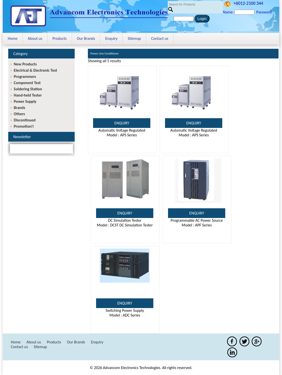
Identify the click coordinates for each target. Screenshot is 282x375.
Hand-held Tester (28, 95)
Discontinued (24, 120)
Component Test (27, 82)
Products (60, 38)
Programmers (25, 76)
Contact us (159, 38)
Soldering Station (28, 89)
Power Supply (25, 101)
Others (19, 113)
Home (12, 38)
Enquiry (111, 38)
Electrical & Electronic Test (35, 70)
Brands (19, 107)
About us (35, 38)
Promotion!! (24, 126)
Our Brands (86, 38)
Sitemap (134, 38)
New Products (25, 64)
